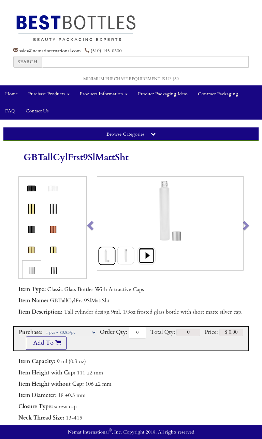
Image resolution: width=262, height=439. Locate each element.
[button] (104, 223)
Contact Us (37, 111)
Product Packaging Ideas (163, 94)
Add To (46, 343)
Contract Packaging (218, 94)
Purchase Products (48, 94)
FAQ (10, 111)
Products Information (104, 94)
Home (11, 94)
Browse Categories (131, 134)
